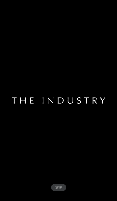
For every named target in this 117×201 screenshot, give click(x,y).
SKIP (58, 187)
